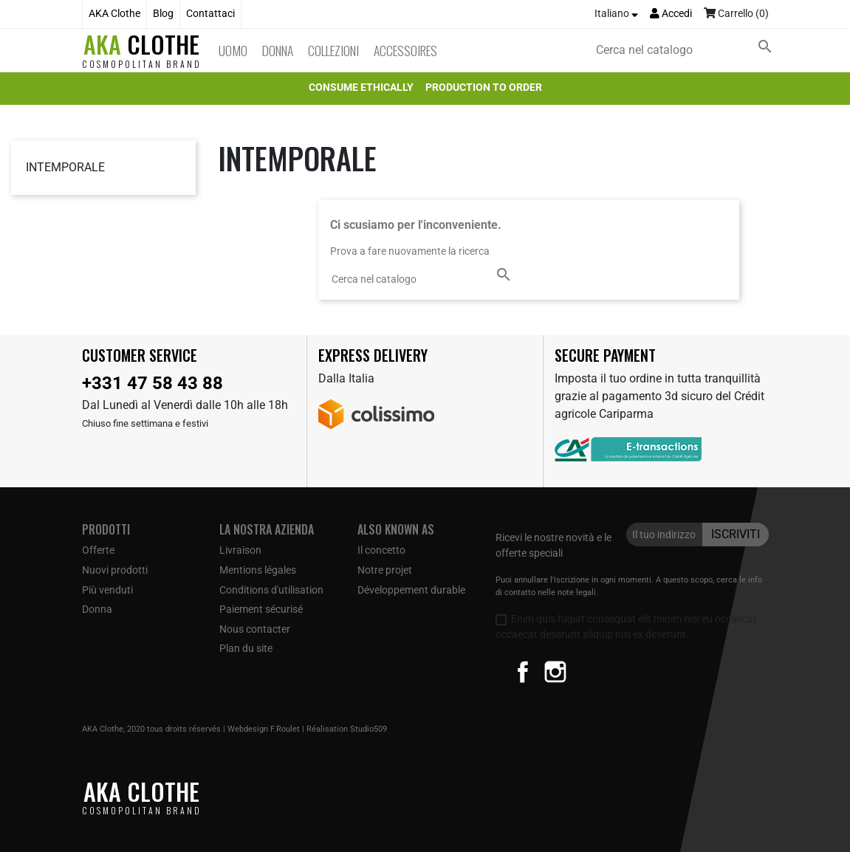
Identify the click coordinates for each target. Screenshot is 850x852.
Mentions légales (257, 570)
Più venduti (107, 590)
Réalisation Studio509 (346, 729)
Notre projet (384, 570)
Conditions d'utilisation (271, 590)
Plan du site (246, 648)
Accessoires (405, 50)
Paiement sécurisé (261, 609)
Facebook (523, 672)
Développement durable (411, 590)
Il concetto (381, 550)
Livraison (240, 550)
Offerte (98, 550)
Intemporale (65, 167)
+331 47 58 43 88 (152, 383)
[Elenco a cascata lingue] (616, 14)
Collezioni (333, 50)
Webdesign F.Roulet (263, 729)
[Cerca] (686, 50)
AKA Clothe (114, 13)
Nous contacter (254, 629)
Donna (277, 50)
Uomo (233, 50)
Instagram (555, 672)
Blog (163, 13)
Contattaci (210, 13)
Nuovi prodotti (115, 570)
